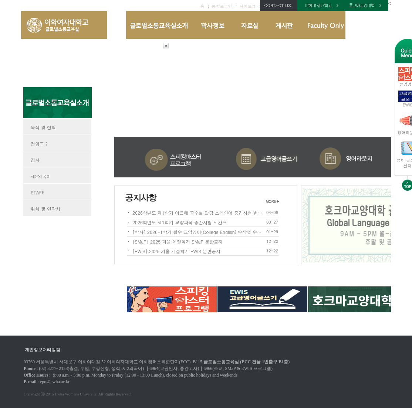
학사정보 (212, 25)
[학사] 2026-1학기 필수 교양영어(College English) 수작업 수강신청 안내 (198, 231)
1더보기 (272, 201)
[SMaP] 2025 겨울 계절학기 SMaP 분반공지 (177, 241)
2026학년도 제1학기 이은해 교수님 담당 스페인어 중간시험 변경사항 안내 (198, 212)
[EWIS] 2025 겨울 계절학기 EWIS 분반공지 (176, 251)
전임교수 (39, 143)
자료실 (249, 25)
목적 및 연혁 (43, 127)
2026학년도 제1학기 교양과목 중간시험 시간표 (179, 222)
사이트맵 (248, 6)
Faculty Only (323, 25)
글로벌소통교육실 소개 (159, 25)
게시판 (284, 25)
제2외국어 (41, 176)
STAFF (37, 192)
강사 (35, 160)
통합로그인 (222, 6)
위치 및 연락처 (45, 208)
